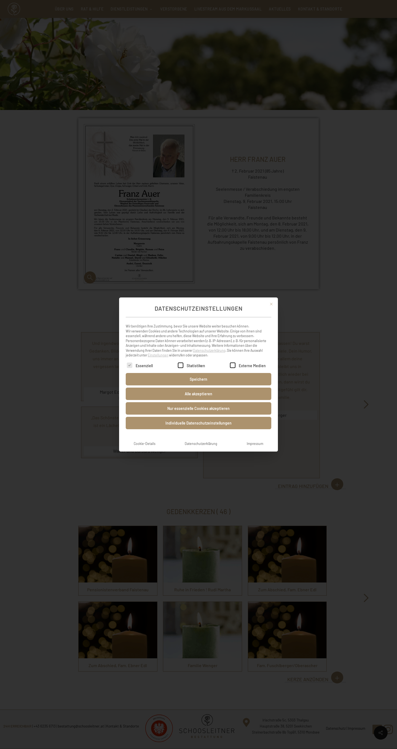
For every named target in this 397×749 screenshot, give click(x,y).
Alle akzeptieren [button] (198, 393)
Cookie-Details (144, 443)
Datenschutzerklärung (209, 350)
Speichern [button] (198, 379)
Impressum (255, 443)
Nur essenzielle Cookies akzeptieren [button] (198, 408)
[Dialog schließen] (271, 304)
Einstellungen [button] (158, 355)
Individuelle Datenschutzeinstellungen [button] (198, 423)
